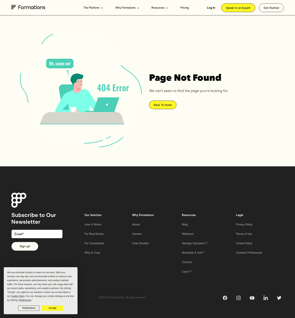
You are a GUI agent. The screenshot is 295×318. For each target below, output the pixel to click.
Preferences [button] (25, 300)
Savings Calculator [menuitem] (195, 243)
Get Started (271, 8)
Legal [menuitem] (239, 215)
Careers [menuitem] (137, 234)
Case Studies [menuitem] (140, 243)
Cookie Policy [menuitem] (244, 243)
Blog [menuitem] (185, 224)
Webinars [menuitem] (188, 234)
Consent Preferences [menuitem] (249, 252)
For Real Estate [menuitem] (94, 234)
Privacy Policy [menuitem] (244, 224)
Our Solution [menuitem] (93, 215)
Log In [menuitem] (211, 7)
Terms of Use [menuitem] (244, 234)
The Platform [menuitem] (93, 7)
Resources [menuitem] (159, 7)
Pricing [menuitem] (184, 7)
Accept (52, 308)
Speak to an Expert (238, 8)
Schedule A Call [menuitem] (193, 252)
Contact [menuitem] (187, 262)
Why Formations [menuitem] (127, 7)
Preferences (28, 308)
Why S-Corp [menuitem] (92, 252)
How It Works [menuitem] (92, 224)
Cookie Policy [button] (18, 296)
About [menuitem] (136, 224)
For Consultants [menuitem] (94, 243)
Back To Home (163, 105)
